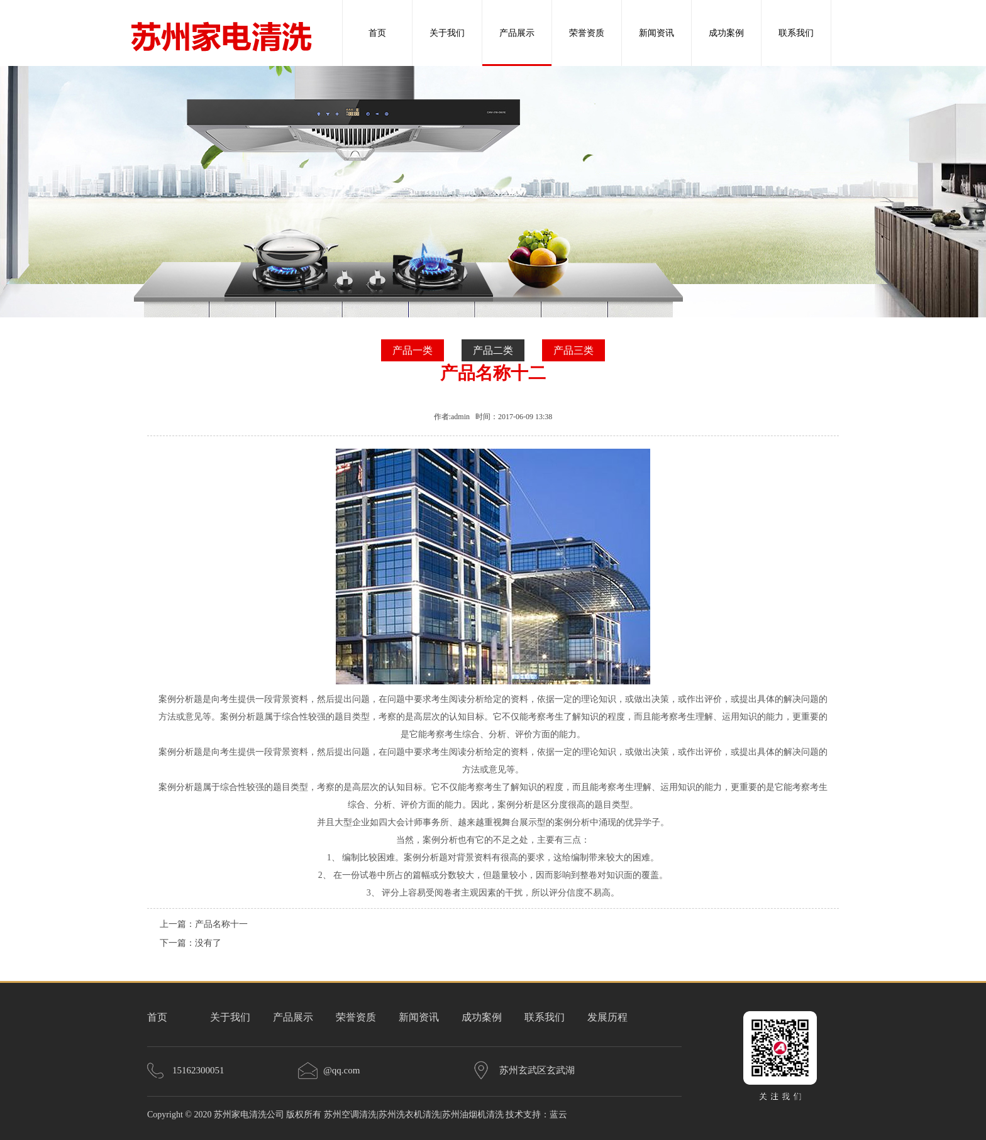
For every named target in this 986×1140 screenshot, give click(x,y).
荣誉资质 (586, 33)
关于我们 (447, 33)
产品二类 (493, 350)
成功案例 (726, 33)
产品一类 (412, 350)
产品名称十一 (221, 924)
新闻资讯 (656, 33)
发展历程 (607, 1017)
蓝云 (558, 1114)
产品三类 (573, 350)
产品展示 (517, 33)
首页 (377, 33)
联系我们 (796, 33)
